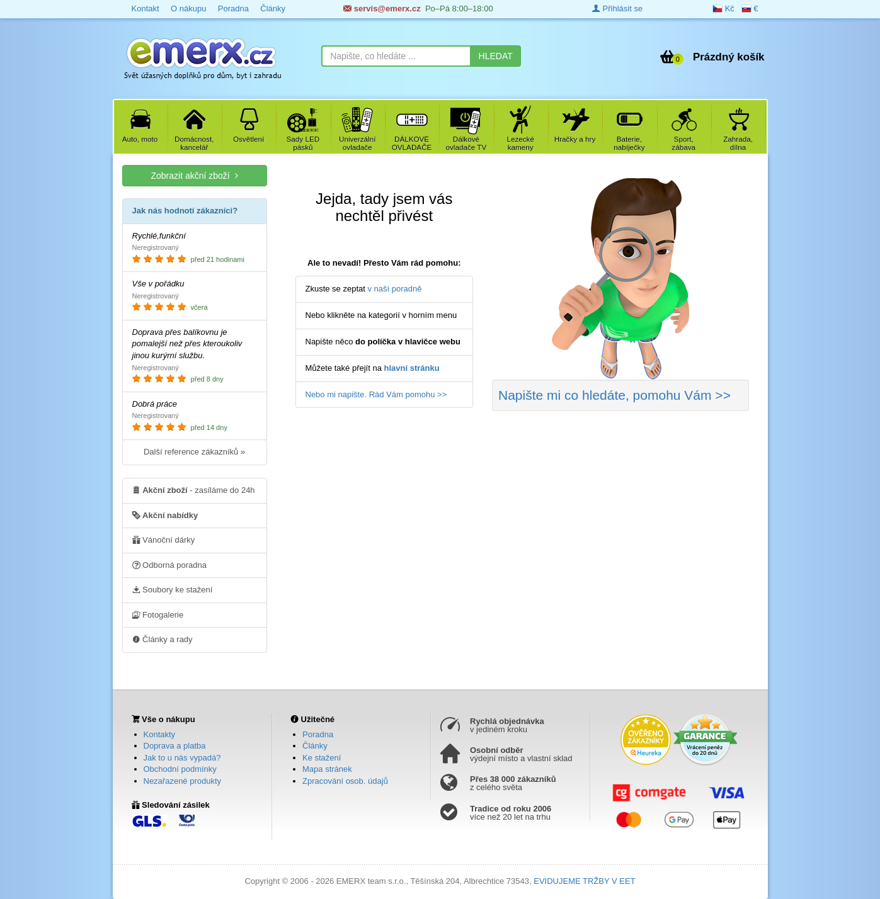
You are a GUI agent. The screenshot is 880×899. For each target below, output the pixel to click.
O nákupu (188, 8)
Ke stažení (321, 757)
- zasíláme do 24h (193, 489)
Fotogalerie (158, 614)
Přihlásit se (617, 8)
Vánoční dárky (163, 539)
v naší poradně (395, 288)
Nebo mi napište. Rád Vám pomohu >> (376, 394)
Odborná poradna (169, 564)
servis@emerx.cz (382, 8)
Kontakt (145, 8)
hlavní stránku (412, 368)
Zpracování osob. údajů (345, 781)
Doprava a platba (175, 745)
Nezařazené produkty (183, 781)
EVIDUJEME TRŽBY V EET (584, 881)
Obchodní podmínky (180, 769)
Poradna (233, 8)
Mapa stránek (327, 769)
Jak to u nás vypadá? (182, 757)
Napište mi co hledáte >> (614, 395)
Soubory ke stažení (172, 589)
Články (272, 8)
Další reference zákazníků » (194, 451)
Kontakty (160, 734)
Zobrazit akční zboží (194, 175)
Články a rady (162, 639)
